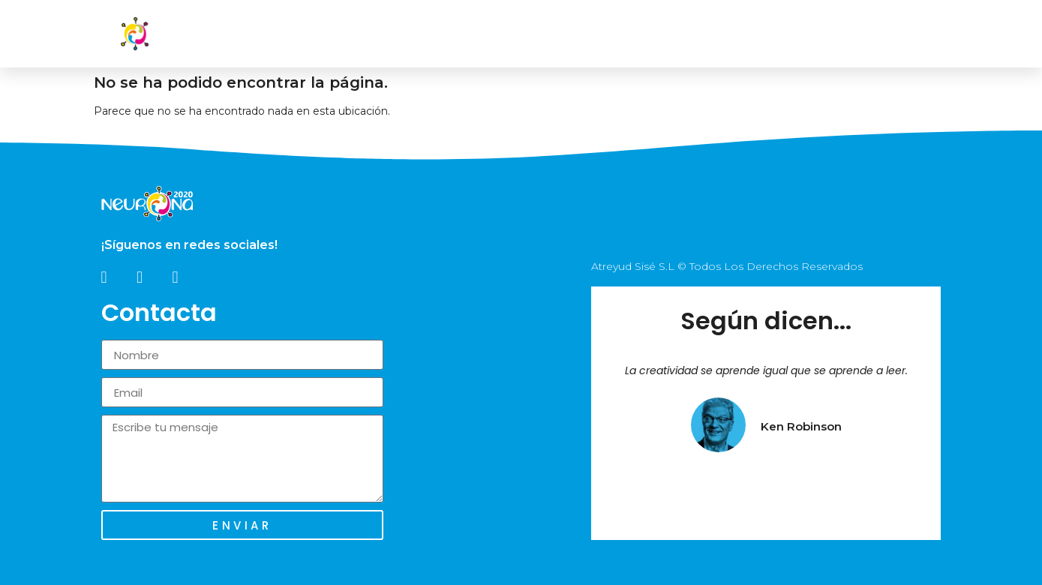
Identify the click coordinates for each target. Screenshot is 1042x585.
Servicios (647, 33)
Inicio (486, 33)
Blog (809, 33)
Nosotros (562, 33)
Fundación (733, 33)
